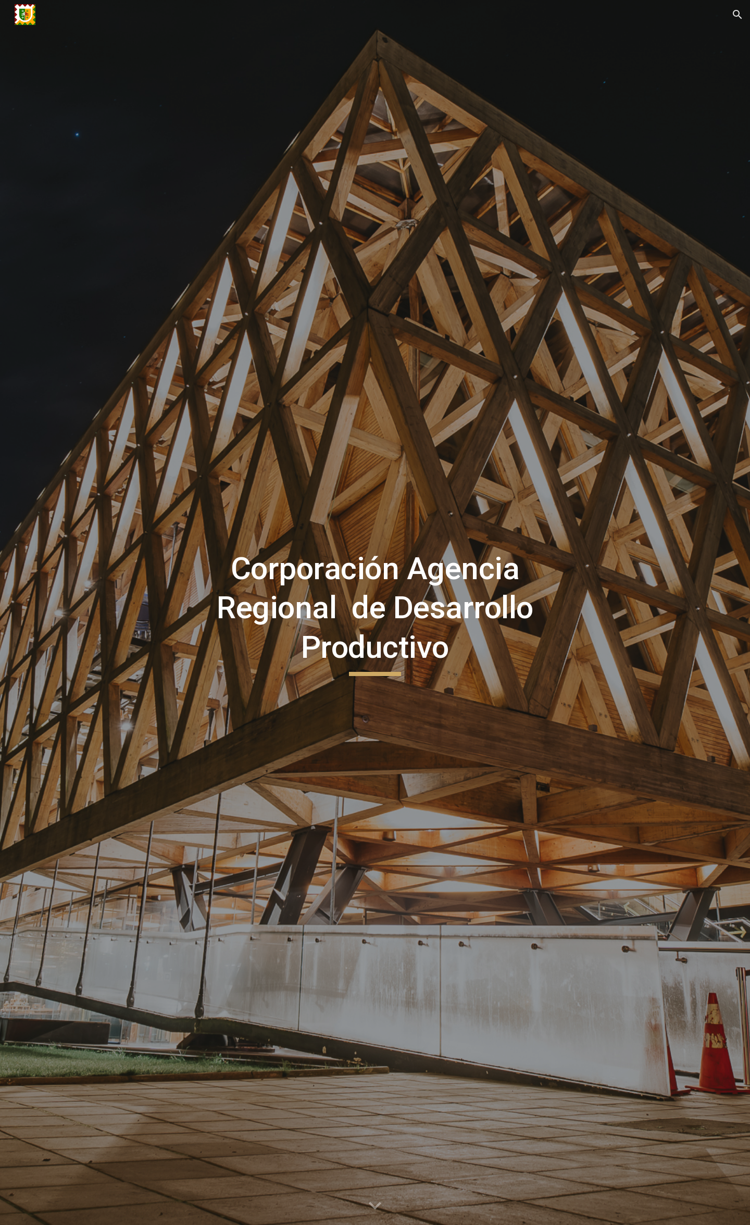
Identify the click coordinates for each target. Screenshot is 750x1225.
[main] (375, 613)
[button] (737, 14)
